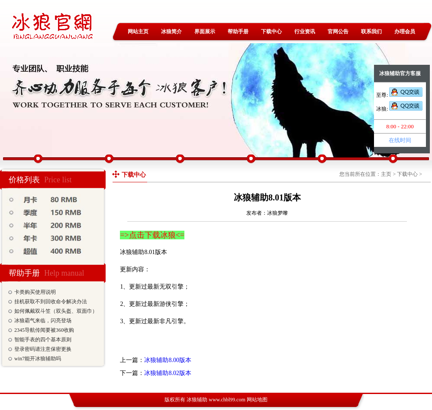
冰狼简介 (171, 32)
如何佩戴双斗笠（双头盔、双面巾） (55, 311)
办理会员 (404, 32)
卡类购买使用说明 (35, 292)
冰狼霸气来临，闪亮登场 (42, 321)
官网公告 (338, 32)
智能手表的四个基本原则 (42, 340)
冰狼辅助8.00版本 (167, 360)
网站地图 (257, 400)
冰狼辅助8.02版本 (167, 373)
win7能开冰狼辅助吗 (37, 359)
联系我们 (371, 32)
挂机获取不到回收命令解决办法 (50, 302)
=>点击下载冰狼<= (152, 235)
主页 (386, 174)
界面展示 (204, 32)
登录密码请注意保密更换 (42, 349)
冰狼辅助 (197, 400)
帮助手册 (238, 32)
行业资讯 (304, 32)
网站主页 (138, 32)
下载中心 (271, 32)
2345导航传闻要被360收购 (44, 330)
